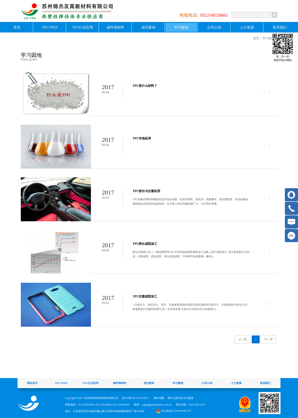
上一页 (242, 339)
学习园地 (269, 38)
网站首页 (32, 383)
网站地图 (158, 398)
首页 (16, 27)
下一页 (268, 339)
